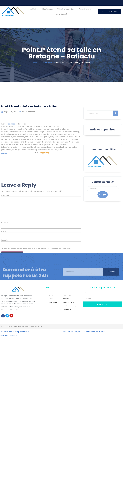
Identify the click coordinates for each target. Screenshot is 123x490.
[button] (110, 11)
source (4, 172)
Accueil (35, 63)
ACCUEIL (34, 9)
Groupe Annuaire (21, 332)
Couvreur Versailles (47, 63)
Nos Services (47, 9)
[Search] (115, 119)
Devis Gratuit (61, 14)
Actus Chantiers (85, 9)
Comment (6, 242)
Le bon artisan (7, 332)
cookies (11, 142)
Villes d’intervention (66, 9)
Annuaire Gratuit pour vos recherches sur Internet (84, 332)
